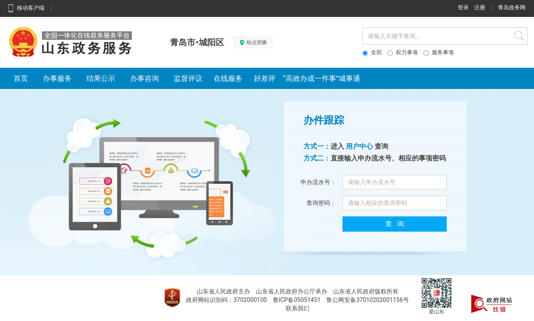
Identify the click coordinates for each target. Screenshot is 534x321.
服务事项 (438, 52)
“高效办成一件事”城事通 (321, 78)
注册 (479, 7)
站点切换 (253, 42)
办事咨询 (145, 78)
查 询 (394, 224)
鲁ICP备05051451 (297, 299)
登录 (463, 7)
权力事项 (402, 52)
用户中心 (359, 146)
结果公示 (101, 78)
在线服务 (228, 78)
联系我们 (297, 308)
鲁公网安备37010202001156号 (367, 299)
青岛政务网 (512, 7)
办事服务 (57, 78)
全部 (372, 52)
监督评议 (188, 78)
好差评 (262, 78)
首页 (21, 78)
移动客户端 (25, 8)
